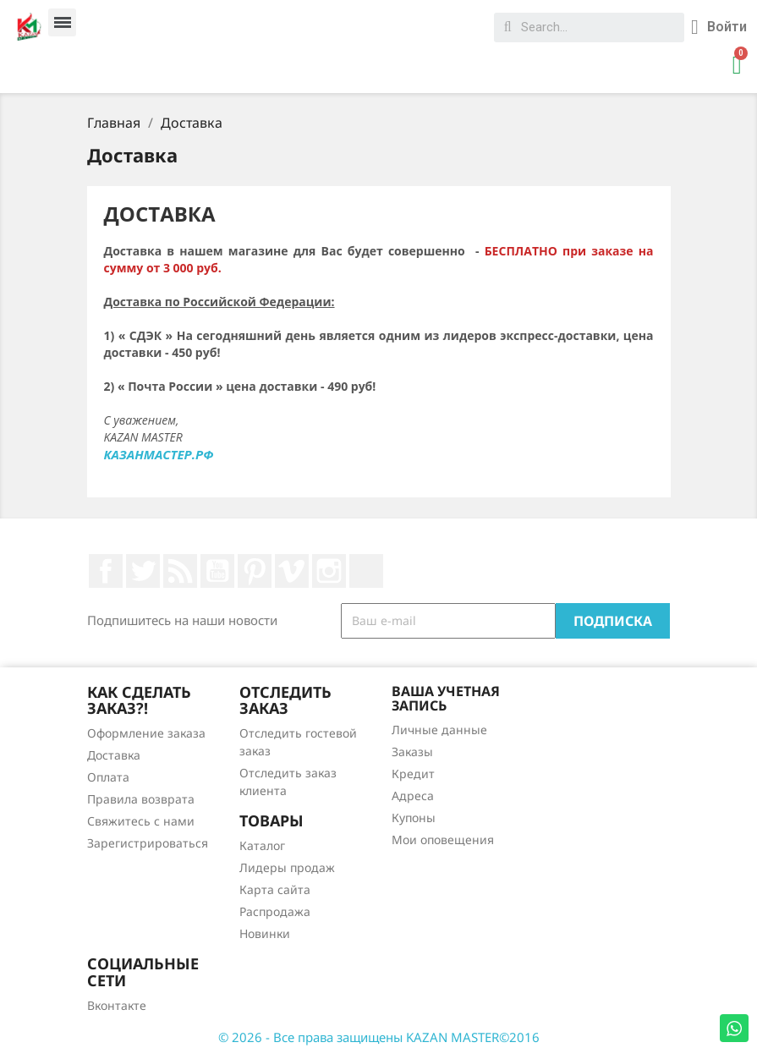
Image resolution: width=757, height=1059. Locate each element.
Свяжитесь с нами (141, 821)
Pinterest (255, 571)
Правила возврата (141, 799)
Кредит (413, 773)
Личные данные (439, 730)
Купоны (414, 817)
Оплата (108, 777)
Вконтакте (116, 1005)
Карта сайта (274, 889)
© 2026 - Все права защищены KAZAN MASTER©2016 (379, 1037)
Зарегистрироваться (147, 843)
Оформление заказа (146, 733)
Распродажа (274, 911)
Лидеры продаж (287, 867)
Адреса (413, 795)
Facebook (106, 571)
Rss (180, 571)
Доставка (113, 755)
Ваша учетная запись (446, 699)
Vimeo (292, 571)
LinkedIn (366, 571)
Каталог (262, 845)
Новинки (264, 933)
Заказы (412, 751)
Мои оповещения (443, 839)
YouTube (217, 571)
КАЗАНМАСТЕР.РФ (159, 454)
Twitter (143, 571)
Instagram (329, 571)
